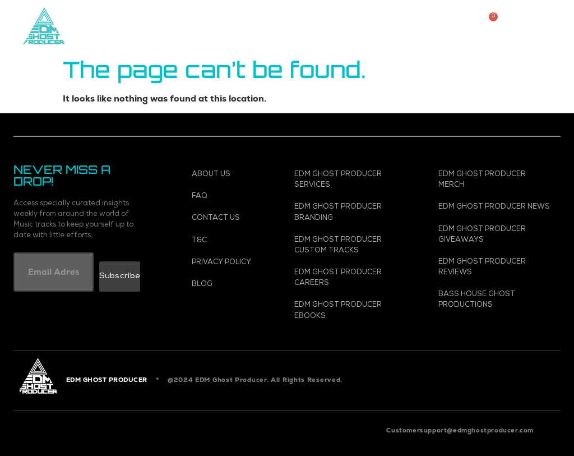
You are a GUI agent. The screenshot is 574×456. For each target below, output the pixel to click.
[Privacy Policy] (227, 263)
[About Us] (227, 175)
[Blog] (227, 285)
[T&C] (227, 241)
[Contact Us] (227, 218)
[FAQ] (227, 197)
